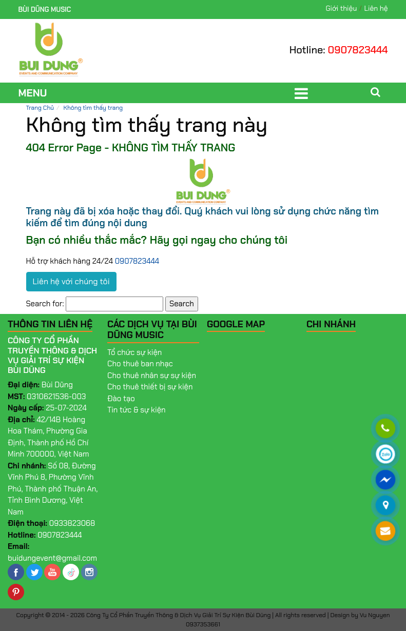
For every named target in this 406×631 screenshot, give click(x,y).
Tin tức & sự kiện (136, 410)
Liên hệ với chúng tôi (71, 281)
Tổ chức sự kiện (134, 352)
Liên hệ (376, 8)
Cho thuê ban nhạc (140, 364)
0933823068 (72, 523)
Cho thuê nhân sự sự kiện (151, 375)
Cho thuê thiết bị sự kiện (150, 387)
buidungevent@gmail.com (52, 558)
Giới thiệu (341, 8)
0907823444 (358, 49)
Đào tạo (121, 398)
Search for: (45, 304)
